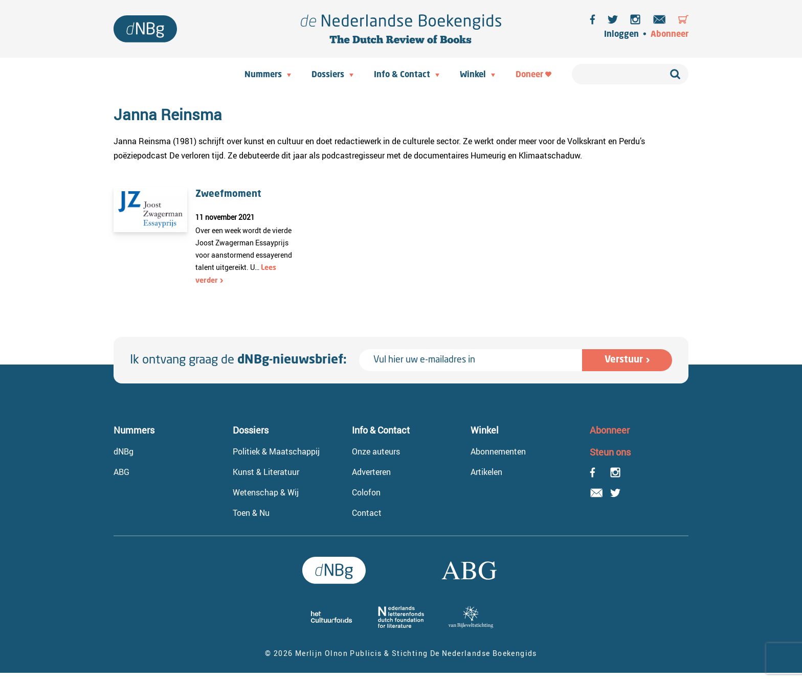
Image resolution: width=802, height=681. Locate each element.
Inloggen (621, 35)
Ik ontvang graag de (238, 360)
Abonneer (669, 35)
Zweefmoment (228, 194)
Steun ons (610, 452)
